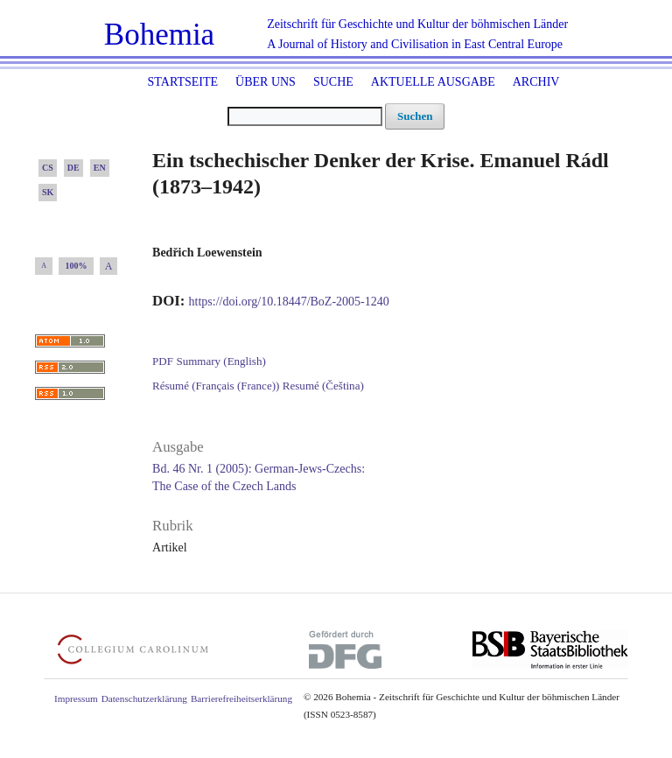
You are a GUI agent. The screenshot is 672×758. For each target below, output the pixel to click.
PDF (162, 361)
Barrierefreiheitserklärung (241, 698)
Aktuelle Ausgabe (433, 81)
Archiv (536, 81)
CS (47, 167)
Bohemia (159, 35)
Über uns (265, 81)
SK (47, 192)
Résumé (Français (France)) (215, 385)
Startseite (183, 81)
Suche (333, 81)
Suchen (414, 116)
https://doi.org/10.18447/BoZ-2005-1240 (289, 301)
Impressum (76, 698)
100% (77, 265)
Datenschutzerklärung (144, 698)
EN (100, 167)
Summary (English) (220, 361)
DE (73, 167)
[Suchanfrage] (305, 116)
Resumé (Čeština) (323, 385)
